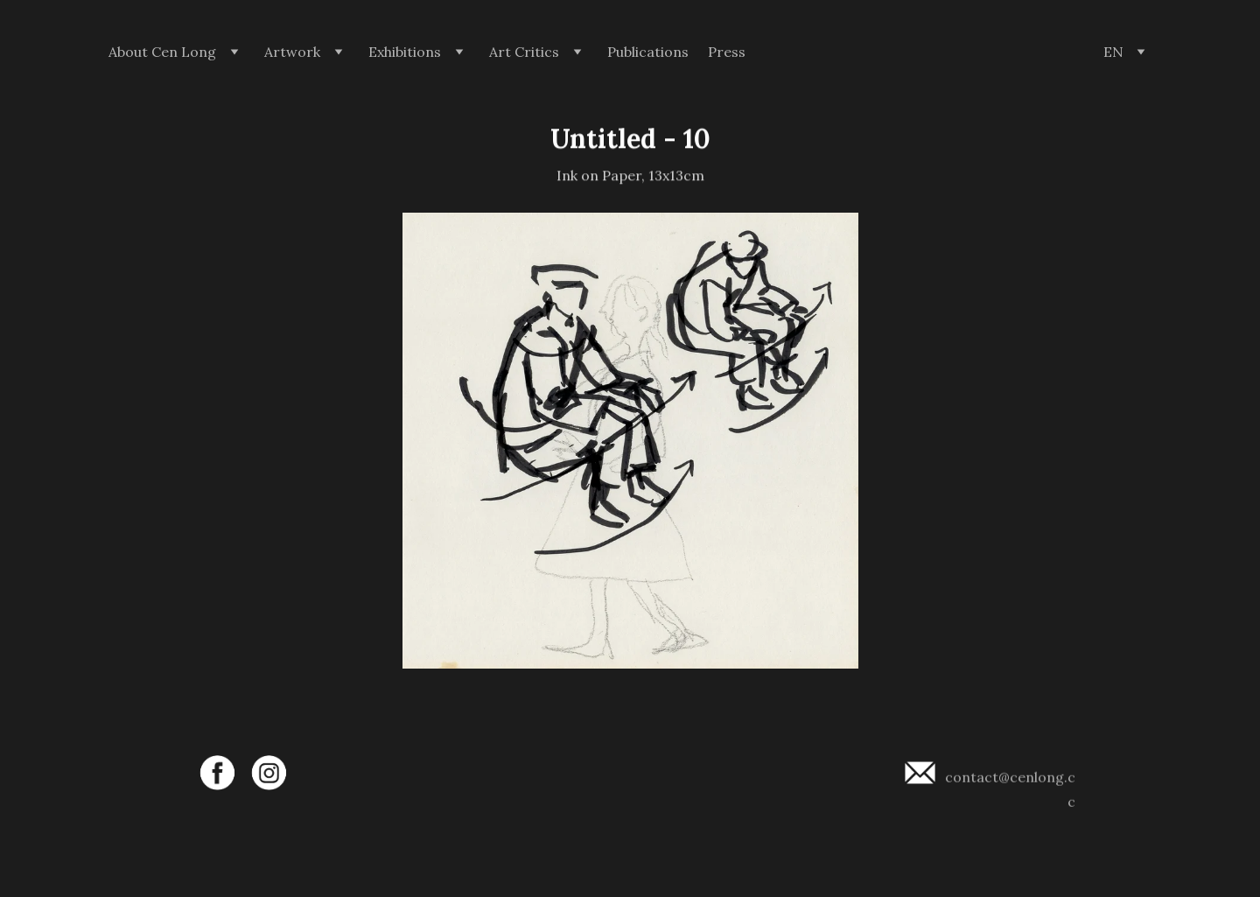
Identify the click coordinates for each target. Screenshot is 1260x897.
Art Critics (524, 52)
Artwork (292, 52)
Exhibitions (404, 52)
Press (727, 52)
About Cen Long (162, 52)
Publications (648, 52)
